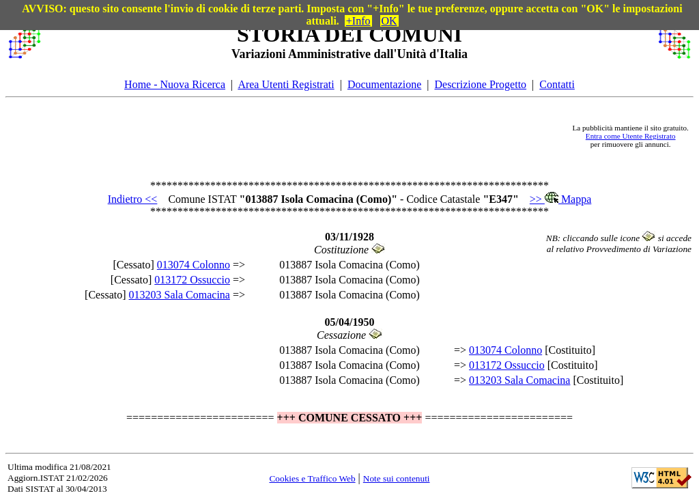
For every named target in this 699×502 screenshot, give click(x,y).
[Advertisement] (306, 136)
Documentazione (384, 84)
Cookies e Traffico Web (312, 478)
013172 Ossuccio (192, 279)
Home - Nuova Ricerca (174, 84)
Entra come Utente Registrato (631, 136)
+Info (358, 21)
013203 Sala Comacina (179, 295)
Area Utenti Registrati (286, 84)
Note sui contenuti (396, 478)
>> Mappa (560, 199)
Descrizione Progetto (480, 84)
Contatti (557, 84)
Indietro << (133, 199)
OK (389, 21)
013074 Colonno (193, 264)
